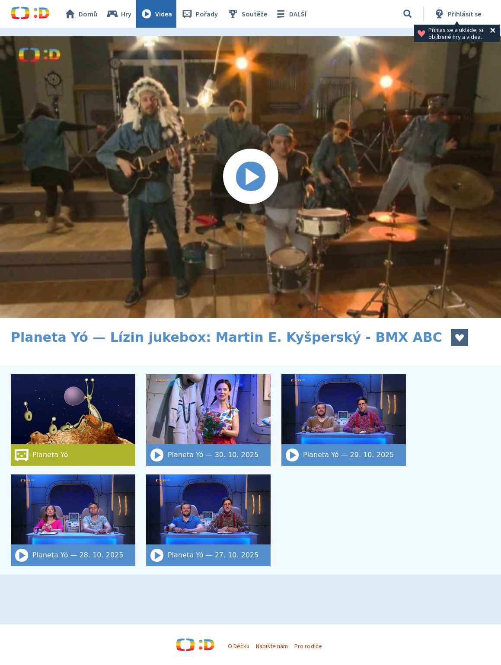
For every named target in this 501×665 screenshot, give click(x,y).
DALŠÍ (290, 13)
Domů (80, 13)
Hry (118, 13)
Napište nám (272, 646)
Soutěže (247, 13)
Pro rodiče (308, 646)
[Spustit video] (250, 177)
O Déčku (238, 646)
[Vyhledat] (407, 14)
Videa (156, 13)
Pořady (199, 13)
